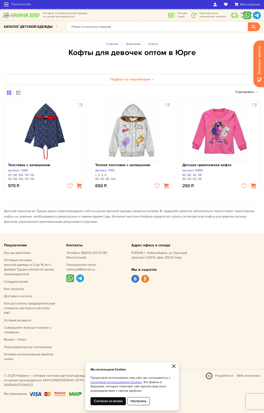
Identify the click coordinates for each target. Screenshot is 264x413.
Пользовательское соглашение (28, 347)
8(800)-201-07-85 (94, 253)
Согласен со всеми (108, 401)
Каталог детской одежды (28, 27)
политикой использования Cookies (116, 382)
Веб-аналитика (248, 376)
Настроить (138, 401)
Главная (112, 44)
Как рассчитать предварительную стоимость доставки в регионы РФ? (29, 308)
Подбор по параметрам (132, 79)
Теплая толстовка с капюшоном (122, 165)
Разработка (224, 376)
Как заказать (14, 289)
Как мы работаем (17, 253)
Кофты (153, 44)
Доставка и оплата (18, 296)
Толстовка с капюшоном (29, 165)
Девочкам (133, 44)
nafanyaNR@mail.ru (80, 269)
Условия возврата (17, 320)
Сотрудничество (16, 282)
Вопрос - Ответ (15, 339)
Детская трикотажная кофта (206, 165)
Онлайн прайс (182, 15)
